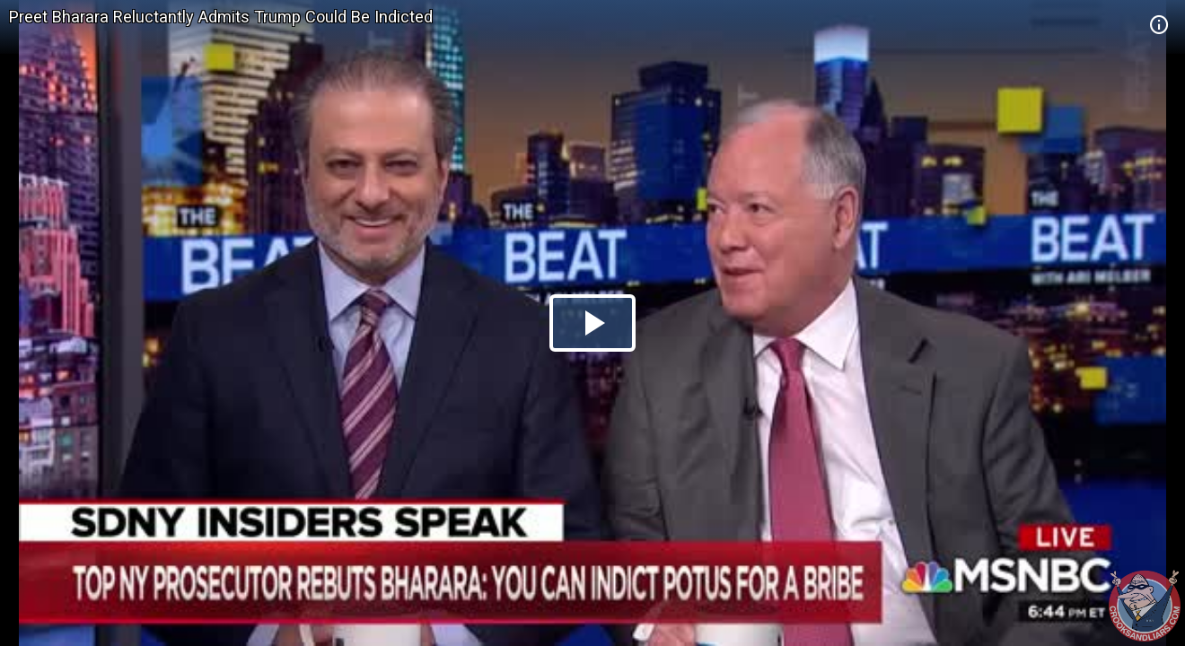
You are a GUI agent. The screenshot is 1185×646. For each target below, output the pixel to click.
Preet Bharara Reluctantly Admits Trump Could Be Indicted (221, 16)
